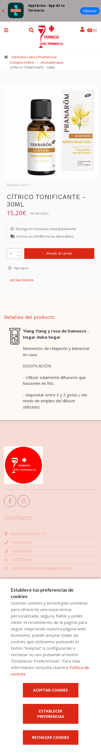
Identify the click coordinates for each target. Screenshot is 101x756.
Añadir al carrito (59, 253)
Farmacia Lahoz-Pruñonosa (34, 57)
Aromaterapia (52, 62)
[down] (18, 254)
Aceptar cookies (50, 690)
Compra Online (22, 62)
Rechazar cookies (50, 737)
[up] (18, 250)
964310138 (17, 542)
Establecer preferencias (50, 713)
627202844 (17, 559)
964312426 (17, 551)
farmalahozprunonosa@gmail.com (38, 568)
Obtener (90, 10)
